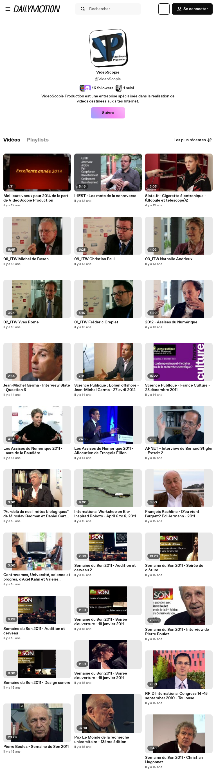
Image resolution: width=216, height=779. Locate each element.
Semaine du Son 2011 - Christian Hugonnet (174, 759)
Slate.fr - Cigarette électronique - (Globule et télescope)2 (175, 198)
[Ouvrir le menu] (7, 9)
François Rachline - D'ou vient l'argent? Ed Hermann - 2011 (172, 514)
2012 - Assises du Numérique (171, 322)
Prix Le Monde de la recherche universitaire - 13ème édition (101, 739)
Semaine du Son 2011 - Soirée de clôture (174, 567)
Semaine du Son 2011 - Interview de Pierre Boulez (177, 631)
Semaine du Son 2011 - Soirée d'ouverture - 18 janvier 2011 (100, 621)
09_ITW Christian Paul (94, 259)
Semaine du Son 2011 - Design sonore (36, 682)
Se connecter (192, 9)
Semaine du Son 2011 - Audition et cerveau (34, 631)
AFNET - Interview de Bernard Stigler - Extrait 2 (179, 450)
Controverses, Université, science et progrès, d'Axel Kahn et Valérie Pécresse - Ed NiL (36, 577)
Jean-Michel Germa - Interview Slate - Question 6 (36, 387)
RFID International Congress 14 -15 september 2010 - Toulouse (176, 695)
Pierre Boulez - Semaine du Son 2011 (36, 746)
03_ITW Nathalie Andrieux (168, 259)
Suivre (108, 112)
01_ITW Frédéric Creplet (96, 322)
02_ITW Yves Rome (21, 322)
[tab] (11, 140)
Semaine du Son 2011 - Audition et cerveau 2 (105, 567)
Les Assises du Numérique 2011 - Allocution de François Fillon (103, 450)
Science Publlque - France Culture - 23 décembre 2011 (177, 387)
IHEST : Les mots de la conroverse (105, 196)
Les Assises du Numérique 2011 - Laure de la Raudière (32, 450)
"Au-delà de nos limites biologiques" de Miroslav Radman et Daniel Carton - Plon (37, 514)
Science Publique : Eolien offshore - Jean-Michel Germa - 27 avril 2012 (106, 387)
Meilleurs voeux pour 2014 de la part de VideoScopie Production (35, 198)
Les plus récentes (193, 140)
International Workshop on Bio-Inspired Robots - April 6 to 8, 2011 (105, 514)
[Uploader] (164, 9)
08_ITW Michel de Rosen (26, 259)
